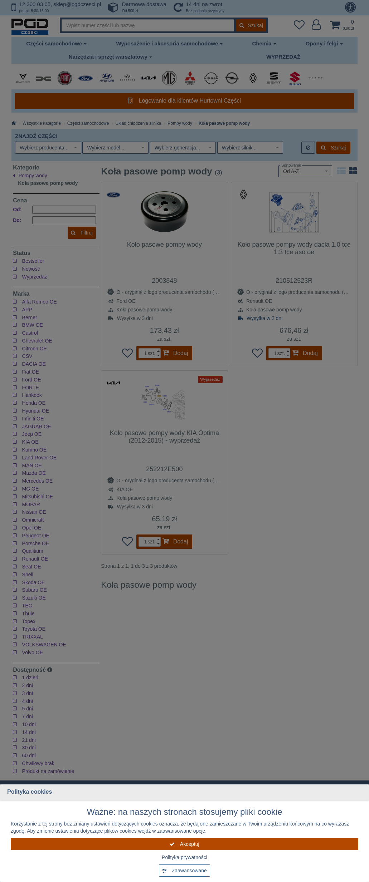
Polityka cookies (29, 792)
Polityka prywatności (184, 857)
